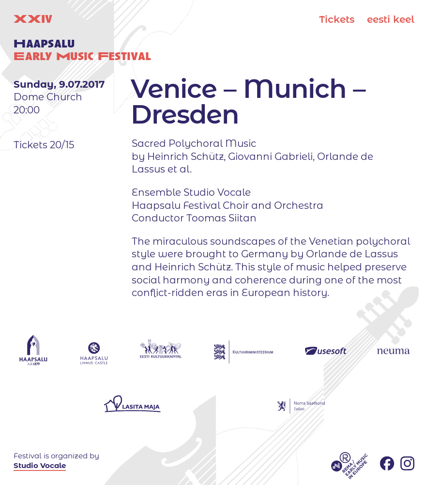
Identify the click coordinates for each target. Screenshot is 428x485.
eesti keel (390, 19)
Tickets (336, 19)
